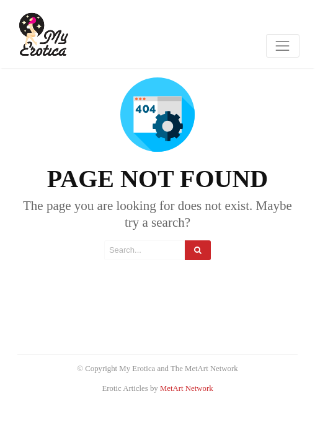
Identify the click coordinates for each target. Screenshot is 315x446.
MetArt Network (186, 388)
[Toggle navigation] (282, 46)
